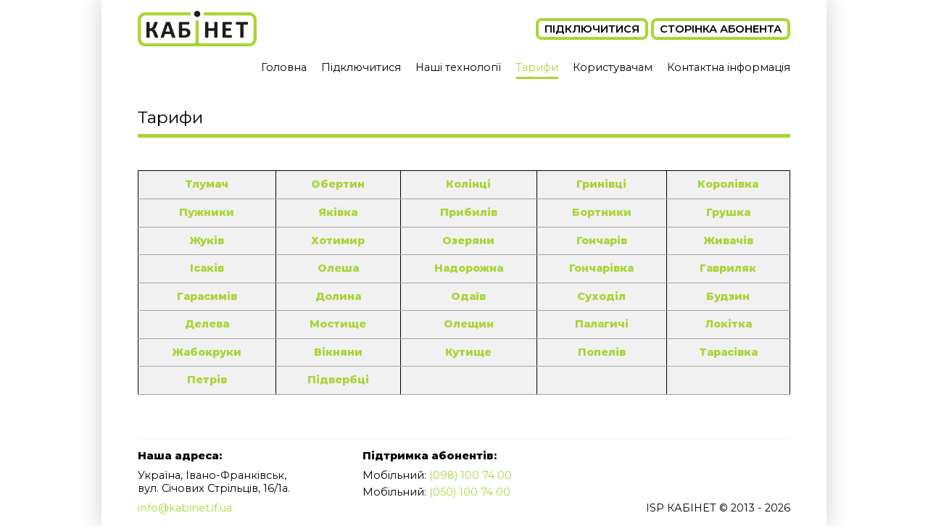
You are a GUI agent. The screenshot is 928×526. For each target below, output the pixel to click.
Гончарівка (600, 268)
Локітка (727, 323)
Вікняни (336, 352)
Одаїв (466, 296)
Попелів (601, 352)
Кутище (466, 352)
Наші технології (458, 67)
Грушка (727, 212)
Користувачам (612, 67)
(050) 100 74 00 (470, 491)
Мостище (336, 323)
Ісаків (206, 268)
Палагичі (601, 323)
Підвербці (335, 379)
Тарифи (536, 67)
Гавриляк (728, 268)
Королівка (728, 184)
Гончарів (600, 240)
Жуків (206, 240)
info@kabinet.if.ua (185, 508)
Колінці (466, 184)
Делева (206, 323)
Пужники (206, 212)
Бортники (601, 212)
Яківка (335, 212)
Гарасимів (206, 296)
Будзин (728, 296)
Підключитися (591, 29)
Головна (283, 67)
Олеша (336, 268)
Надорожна (466, 268)
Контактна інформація (728, 67)
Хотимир (336, 240)
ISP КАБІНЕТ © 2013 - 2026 (717, 508)
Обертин (335, 184)
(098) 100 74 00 (471, 475)
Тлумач (206, 184)
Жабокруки (206, 352)
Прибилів (466, 212)
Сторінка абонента (721, 29)
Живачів (727, 240)
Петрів (206, 379)
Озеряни (466, 240)
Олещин (467, 323)
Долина (336, 296)
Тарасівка (727, 352)
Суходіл (601, 296)
